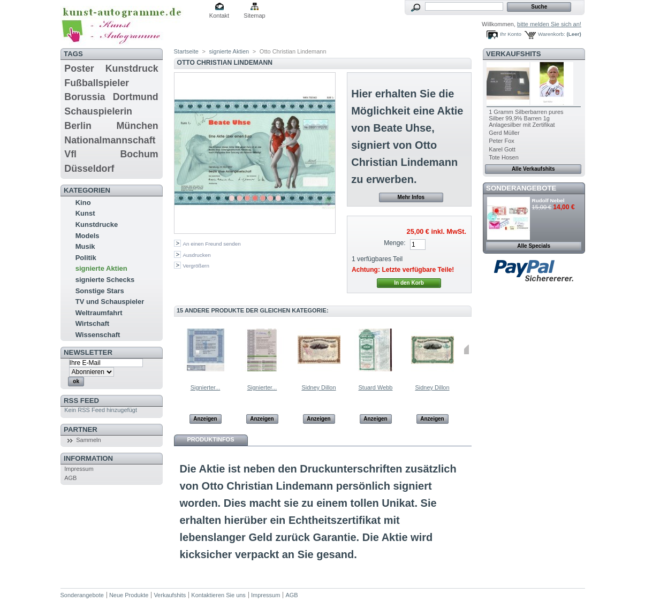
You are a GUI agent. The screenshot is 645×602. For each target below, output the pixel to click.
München (137, 125)
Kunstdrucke (96, 224)
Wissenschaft (97, 335)
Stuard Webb (375, 387)
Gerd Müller (504, 132)
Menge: (394, 243)
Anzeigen (205, 419)
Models (87, 236)
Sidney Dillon (318, 387)
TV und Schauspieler (110, 302)
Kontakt (219, 15)
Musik (85, 246)
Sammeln (88, 440)
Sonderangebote (521, 188)
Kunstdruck (131, 68)
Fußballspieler (96, 83)
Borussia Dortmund (111, 97)
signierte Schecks (105, 280)
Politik (85, 258)
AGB (70, 478)
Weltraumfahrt (99, 313)
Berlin (77, 125)
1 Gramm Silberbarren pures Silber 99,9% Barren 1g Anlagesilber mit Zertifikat (526, 118)
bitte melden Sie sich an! (549, 24)
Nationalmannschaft (109, 140)
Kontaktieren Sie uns (218, 595)
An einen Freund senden (212, 244)
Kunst (85, 213)
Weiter (466, 349)
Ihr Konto (510, 34)
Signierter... (206, 387)
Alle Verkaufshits (533, 169)
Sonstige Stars (99, 291)
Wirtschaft (92, 323)
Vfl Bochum (111, 154)
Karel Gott (502, 149)
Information (88, 458)
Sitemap (254, 15)
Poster (79, 68)
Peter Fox (501, 141)
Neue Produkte (128, 595)
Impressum (78, 469)
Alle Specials (533, 246)
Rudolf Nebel (548, 200)
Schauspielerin (98, 111)
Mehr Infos (411, 197)
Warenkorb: (551, 34)
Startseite (186, 51)
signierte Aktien (101, 268)
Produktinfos (210, 439)
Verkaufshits (513, 54)
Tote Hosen (504, 157)
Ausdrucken (197, 255)
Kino (83, 203)
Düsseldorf (89, 168)
